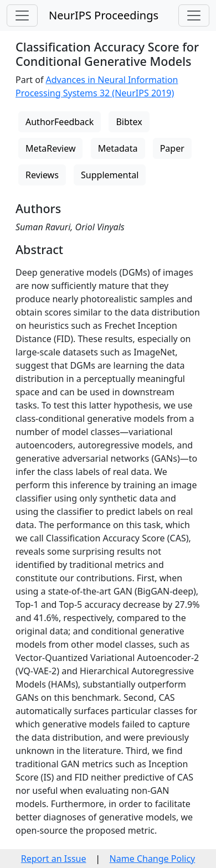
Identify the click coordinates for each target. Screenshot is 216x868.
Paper (172, 148)
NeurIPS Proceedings (103, 15)
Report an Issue (53, 858)
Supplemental (109, 175)
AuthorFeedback (59, 122)
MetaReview (50, 148)
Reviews (42, 175)
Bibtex (129, 122)
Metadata (118, 148)
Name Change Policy (153, 858)
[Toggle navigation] (22, 15)
